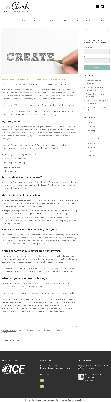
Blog (43, 20)
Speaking (89, 20)
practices (17, 286)
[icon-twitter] (102, 6)
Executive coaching (9, 330)
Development (92, 126)
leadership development (54, 268)
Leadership (22, 330)
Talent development (9, 333)
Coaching (49, 84)
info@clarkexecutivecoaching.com (59, 368)
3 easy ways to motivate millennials (97, 365)
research (5, 286)
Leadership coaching (36, 330)
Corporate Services (59, 20)
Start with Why (12, 105)
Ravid (84, 400)
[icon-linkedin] (98, 6)
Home (23, 20)
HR (88, 135)
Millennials (91, 147)
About (33, 20)
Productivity (91, 155)
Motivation (90, 151)
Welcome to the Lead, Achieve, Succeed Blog (33, 79)
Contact (101, 20)
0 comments (32, 84)
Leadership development (62, 84)
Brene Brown (53, 283)
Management (91, 143)
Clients (77, 20)
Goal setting (91, 131)
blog (35, 93)
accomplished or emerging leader (42, 256)
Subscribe (35, 293)
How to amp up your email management (94, 376)
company (25, 93)
